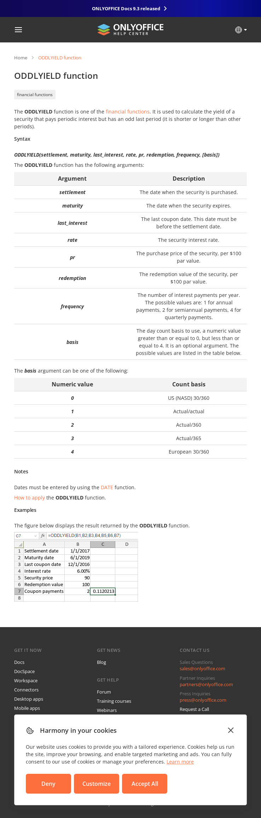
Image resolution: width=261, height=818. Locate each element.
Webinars (107, 710)
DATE (107, 487)
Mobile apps (27, 708)
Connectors (26, 689)
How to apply (29, 497)
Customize (96, 784)
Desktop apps (28, 699)
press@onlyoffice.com (203, 700)
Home (20, 57)
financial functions (35, 95)
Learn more (180, 761)
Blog (101, 662)
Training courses (114, 701)
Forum (104, 692)
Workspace (25, 680)
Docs (19, 662)
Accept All (145, 784)
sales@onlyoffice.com (202, 668)
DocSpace (24, 671)
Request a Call (194, 709)
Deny (48, 784)
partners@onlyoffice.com (206, 684)
